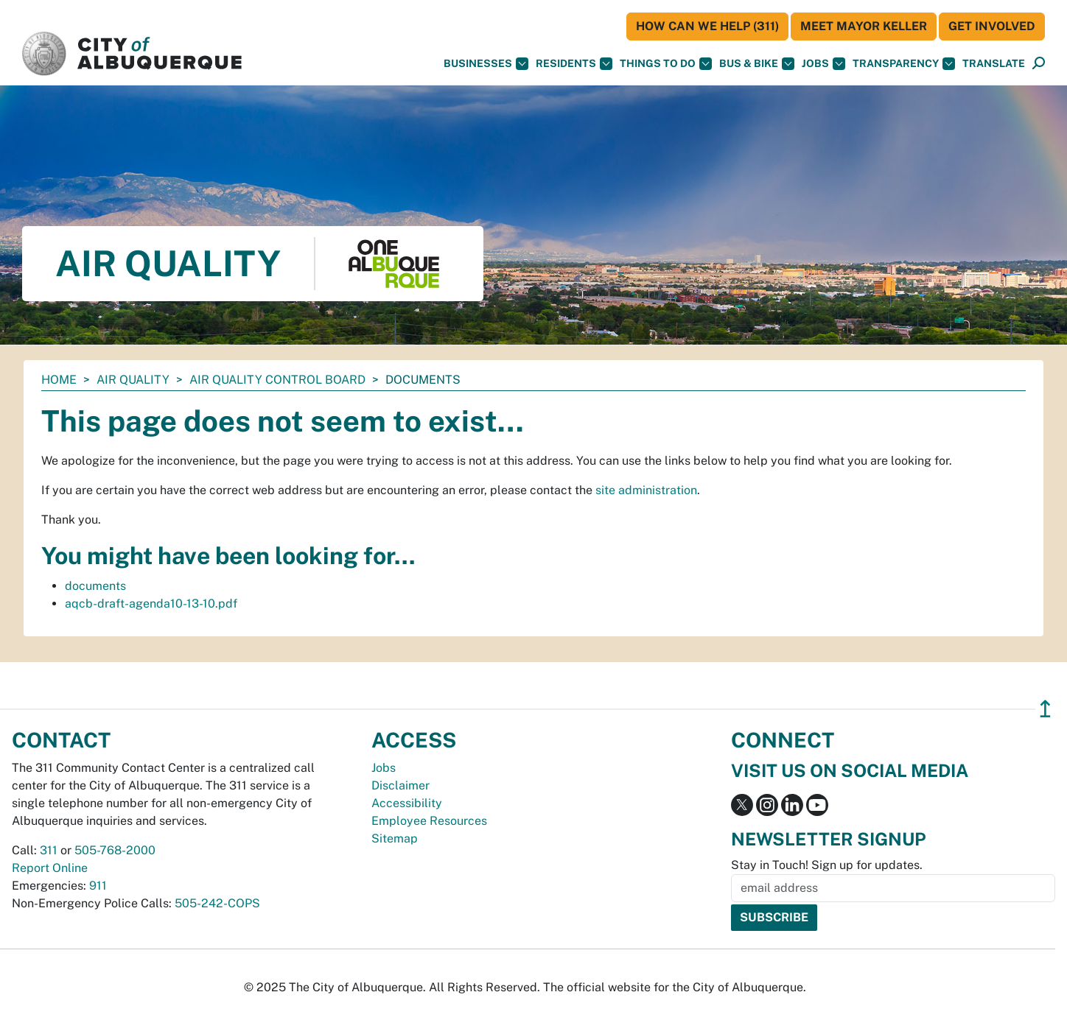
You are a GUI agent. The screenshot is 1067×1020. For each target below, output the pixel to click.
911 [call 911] (98, 886)
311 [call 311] (48, 850)
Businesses (486, 63)
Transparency (904, 63)
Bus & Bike (756, 63)
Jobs (823, 63)
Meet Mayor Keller (863, 26)
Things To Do (666, 63)
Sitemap (394, 838)
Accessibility (406, 803)
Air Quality (133, 380)
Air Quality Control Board (277, 380)
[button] (993, 63)
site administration (646, 490)
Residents (574, 63)
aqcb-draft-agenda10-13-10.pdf (151, 604)
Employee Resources (429, 821)
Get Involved (991, 26)
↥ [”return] (1045, 708)
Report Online (50, 868)
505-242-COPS (217, 903)
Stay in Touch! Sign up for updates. (827, 865)
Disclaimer (400, 785)
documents (95, 586)
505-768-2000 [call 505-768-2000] (114, 850)
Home (59, 380)
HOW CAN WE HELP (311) (707, 26)
